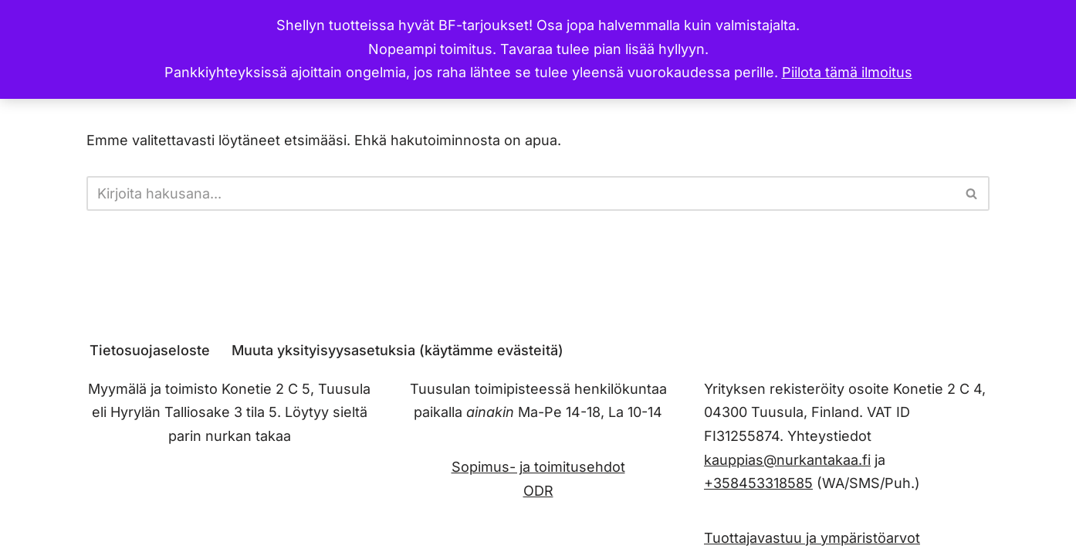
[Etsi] (520, 193)
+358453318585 (758, 483)
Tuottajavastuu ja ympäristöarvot (812, 537)
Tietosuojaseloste (150, 350)
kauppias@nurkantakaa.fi (787, 459)
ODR (538, 490)
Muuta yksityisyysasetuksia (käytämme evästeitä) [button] (397, 350)
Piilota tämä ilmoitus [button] (847, 72)
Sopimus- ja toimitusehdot (538, 467)
